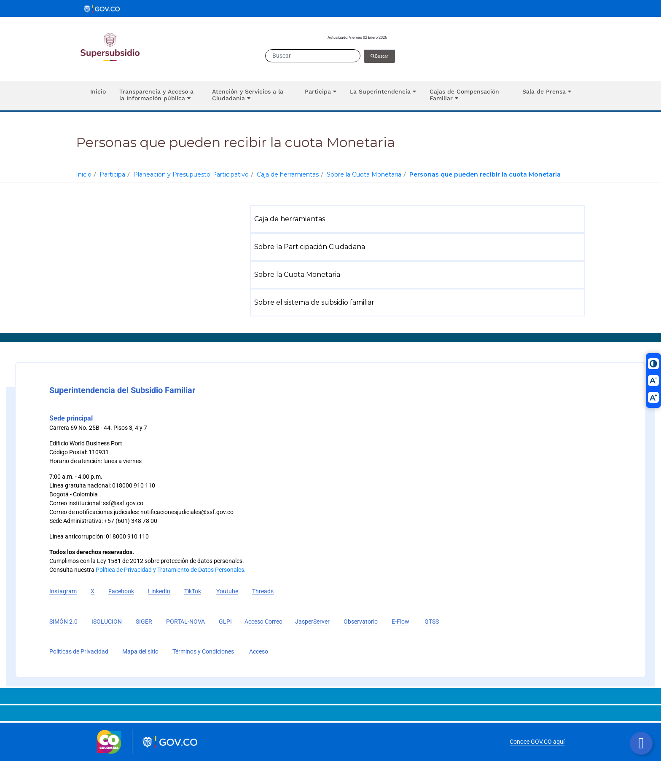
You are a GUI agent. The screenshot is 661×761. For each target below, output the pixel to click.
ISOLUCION (107, 621)
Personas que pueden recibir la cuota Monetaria (485, 174)
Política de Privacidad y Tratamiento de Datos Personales (170, 569)
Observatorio (361, 621)
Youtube (227, 591)
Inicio (83, 174)
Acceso (258, 651)
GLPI (225, 621)
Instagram (63, 591)
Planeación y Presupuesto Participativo (191, 174)
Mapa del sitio (140, 651)
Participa (112, 174)
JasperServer (312, 621)
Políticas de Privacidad (79, 651)
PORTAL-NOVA (186, 621)
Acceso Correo (263, 621)
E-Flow (400, 621)
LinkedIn (159, 591)
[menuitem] (419, 219)
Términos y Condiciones (203, 651)
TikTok (192, 591)
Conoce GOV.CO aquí (537, 741)
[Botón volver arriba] (641, 743)
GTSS (432, 621)
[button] (159, 95)
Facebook (121, 591)
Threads (263, 591)
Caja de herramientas (288, 174)
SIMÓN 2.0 (63, 621)
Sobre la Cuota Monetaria (364, 174)
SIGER (144, 621)
